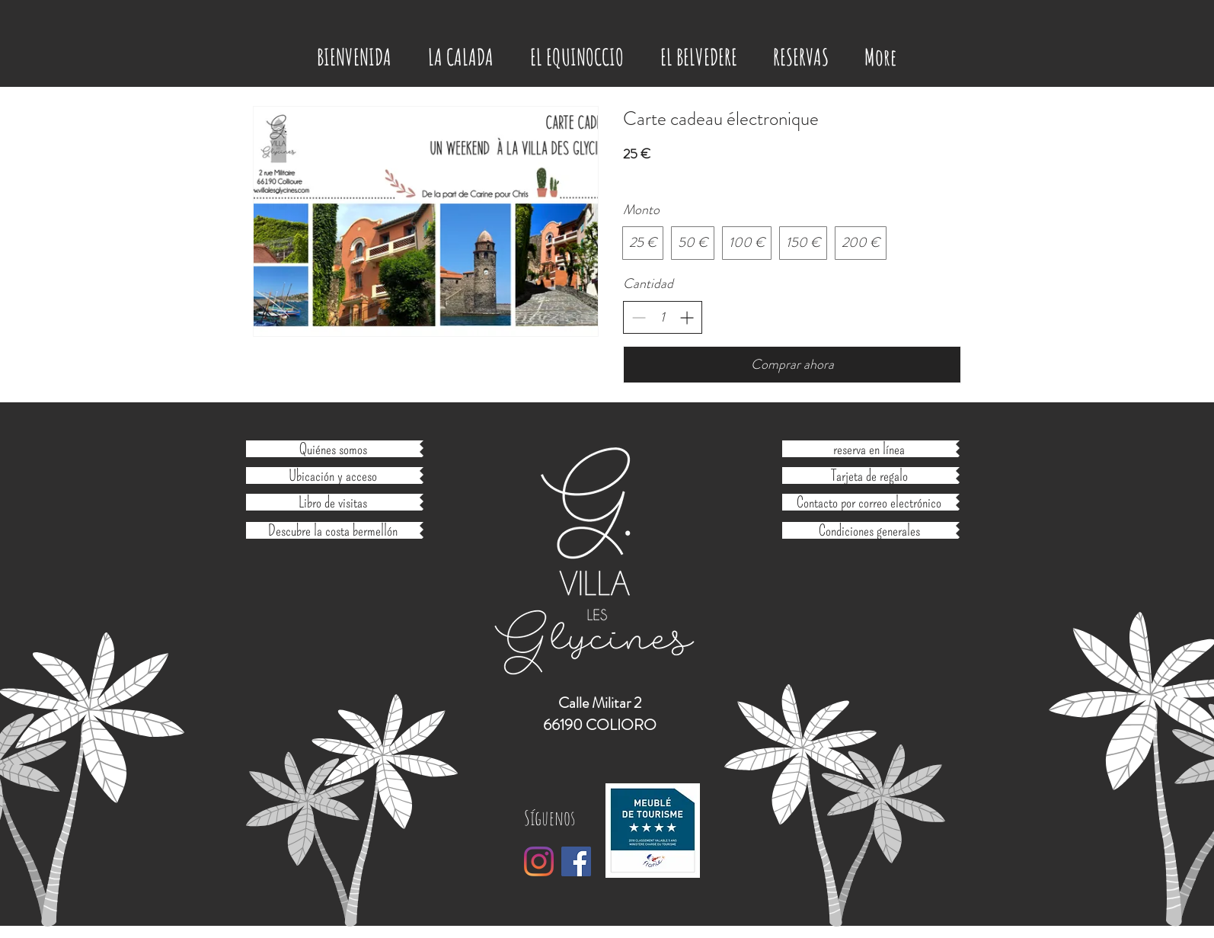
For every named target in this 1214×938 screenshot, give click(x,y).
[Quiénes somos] (333, 448)
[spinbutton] (662, 317)
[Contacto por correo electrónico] (869, 502)
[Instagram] (539, 861)
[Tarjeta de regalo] (869, 475)
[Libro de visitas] (333, 502)
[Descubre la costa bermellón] (333, 530)
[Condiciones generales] (869, 530)
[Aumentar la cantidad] (686, 317)
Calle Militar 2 (599, 703)
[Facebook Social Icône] (576, 861)
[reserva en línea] (869, 448)
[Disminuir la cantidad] (638, 317)
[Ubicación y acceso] (333, 475)
